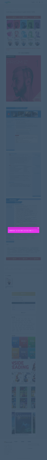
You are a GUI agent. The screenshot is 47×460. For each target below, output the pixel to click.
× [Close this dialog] (38, 228)
